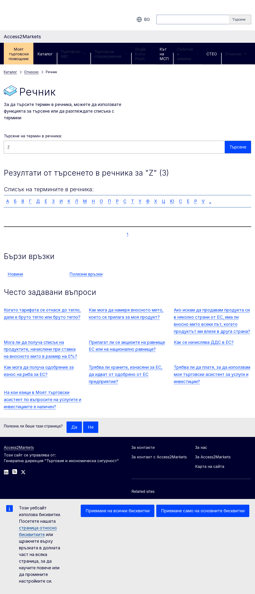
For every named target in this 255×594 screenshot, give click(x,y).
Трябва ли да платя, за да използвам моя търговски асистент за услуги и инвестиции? (212, 374)
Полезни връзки (86, 274)
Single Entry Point (143, 54)
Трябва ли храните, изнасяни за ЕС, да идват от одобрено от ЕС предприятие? (125, 374)
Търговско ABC (73, 54)
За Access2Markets (213, 457)
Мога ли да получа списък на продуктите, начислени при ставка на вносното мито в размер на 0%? (40, 349)
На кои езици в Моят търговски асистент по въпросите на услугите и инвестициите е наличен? (42, 399)
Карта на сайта (209, 466)
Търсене (237, 146)
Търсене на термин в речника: (33, 136)
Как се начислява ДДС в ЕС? (203, 342)
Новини (15, 274)
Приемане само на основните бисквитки (203, 510)
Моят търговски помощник (19, 54)
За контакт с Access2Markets (159, 457)
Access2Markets (19, 447)
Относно (236, 54)
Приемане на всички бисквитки (117, 510)
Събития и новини (187, 54)
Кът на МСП (164, 54)
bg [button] (143, 19)
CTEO (211, 54)
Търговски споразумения (110, 54)
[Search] (240, 19)
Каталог (45, 54)
